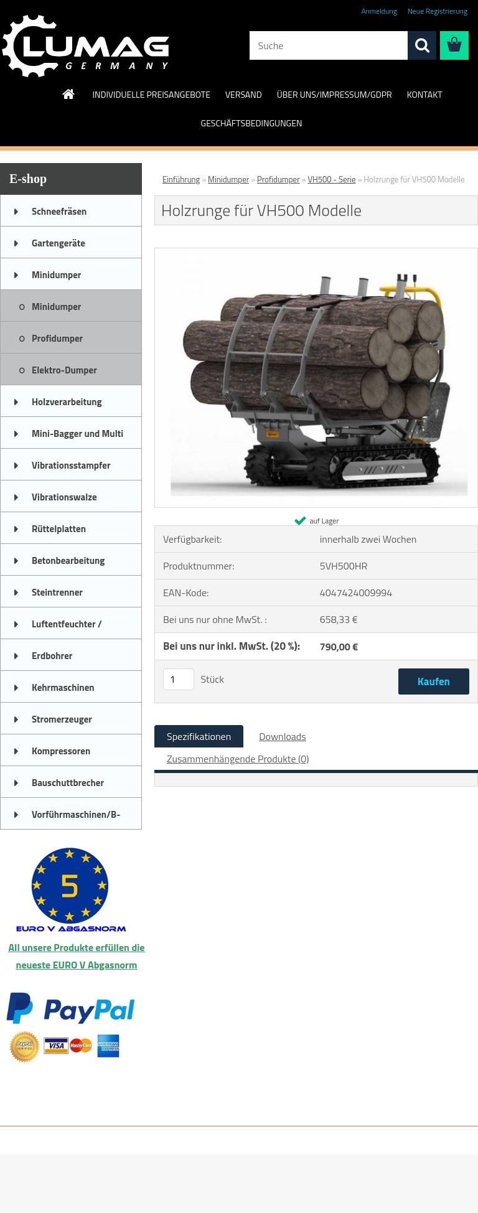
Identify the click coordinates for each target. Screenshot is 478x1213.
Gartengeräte (58, 243)
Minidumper (56, 275)
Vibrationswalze (64, 497)
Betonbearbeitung (68, 560)
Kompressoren (61, 751)
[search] (422, 45)
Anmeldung (378, 11)
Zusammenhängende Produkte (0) (238, 758)
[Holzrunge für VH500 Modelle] (316, 253)
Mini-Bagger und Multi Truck (77, 437)
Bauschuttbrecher (68, 782)
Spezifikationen (199, 736)
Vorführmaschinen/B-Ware (76, 818)
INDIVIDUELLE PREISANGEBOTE (151, 94)
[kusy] (178, 679)
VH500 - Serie (331, 179)
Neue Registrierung (437, 11)
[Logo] (85, 46)
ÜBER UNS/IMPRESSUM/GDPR (334, 94)
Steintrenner (57, 592)
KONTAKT (425, 94)
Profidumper (57, 338)
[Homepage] (69, 94)
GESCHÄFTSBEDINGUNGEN (251, 122)
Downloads (282, 736)
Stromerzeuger (62, 719)
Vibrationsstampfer (71, 465)
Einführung (181, 179)
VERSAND (243, 94)
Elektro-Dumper (64, 370)
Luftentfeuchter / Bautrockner (67, 628)
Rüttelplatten (59, 529)
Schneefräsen (59, 211)
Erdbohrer (52, 656)
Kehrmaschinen (63, 687)
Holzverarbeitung (67, 402)
